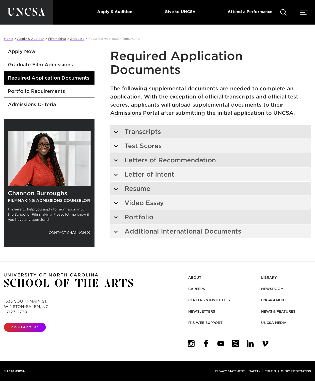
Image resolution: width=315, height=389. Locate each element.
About (194, 277)
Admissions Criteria (32, 104)
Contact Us (25, 327)
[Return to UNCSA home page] (26, 12)
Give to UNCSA (180, 11)
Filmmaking (57, 39)
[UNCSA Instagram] (191, 343)
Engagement (273, 300)
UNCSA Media (273, 323)
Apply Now (21, 51)
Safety (254, 371)
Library (269, 277)
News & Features (278, 311)
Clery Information (296, 371)
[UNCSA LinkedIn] (250, 343)
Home (8, 39)
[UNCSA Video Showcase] (265, 343)
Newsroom (272, 289)
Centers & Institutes (209, 300)
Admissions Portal (134, 113)
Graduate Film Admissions (40, 65)
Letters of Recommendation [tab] (164, 160)
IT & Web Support (205, 323)
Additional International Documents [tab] (177, 231)
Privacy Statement (230, 371)
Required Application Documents (48, 78)
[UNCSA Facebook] (206, 343)
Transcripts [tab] (137, 131)
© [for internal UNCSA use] (5, 371)
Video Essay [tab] (138, 203)
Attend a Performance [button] (250, 11)
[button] (283, 12)
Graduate (77, 39)
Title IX (270, 371)
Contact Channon (67, 233)
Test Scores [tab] (137, 146)
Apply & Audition (114, 11)
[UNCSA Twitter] (235, 343)
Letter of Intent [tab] (143, 174)
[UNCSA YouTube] (221, 343)
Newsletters (201, 311)
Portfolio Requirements (36, 91)
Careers (196, 289)
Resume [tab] (131, 188)
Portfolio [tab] (133, 217)
